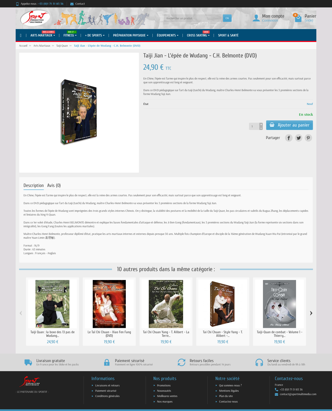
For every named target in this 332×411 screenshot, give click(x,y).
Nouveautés (164, 391)
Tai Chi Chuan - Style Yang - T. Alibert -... (223, 334)
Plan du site (226, 396)
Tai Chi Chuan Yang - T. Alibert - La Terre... (166, 334)
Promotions (164, 385)
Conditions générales (107, 396)
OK (227, 18)
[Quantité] (254, 126)
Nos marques (165, 401)
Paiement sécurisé (105, 391)
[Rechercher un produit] (193, 18)
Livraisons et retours (107, 385)
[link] (288, 138)
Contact (77, 4)
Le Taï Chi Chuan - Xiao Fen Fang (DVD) (109, 334)
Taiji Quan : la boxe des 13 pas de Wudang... (52, 334)
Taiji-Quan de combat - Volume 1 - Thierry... (279, 334)
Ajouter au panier (290, 125)
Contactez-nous (228, 401)
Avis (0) (54, 185)
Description (34, 185)
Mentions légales (229, 391)
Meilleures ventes (167, 396)
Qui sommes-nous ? (230, 385)
